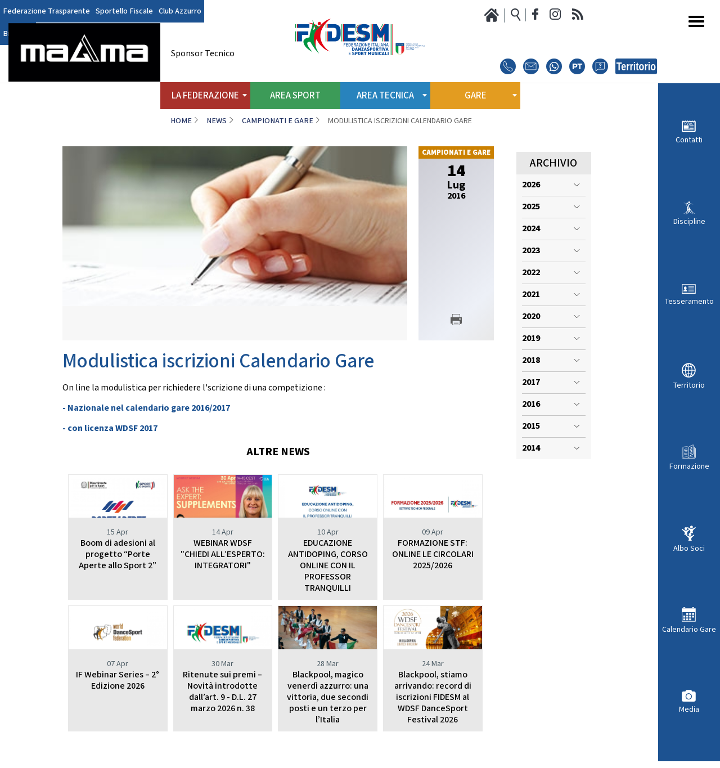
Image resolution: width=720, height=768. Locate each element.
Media (689, 709)
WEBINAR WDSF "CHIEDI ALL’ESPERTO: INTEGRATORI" (223, 554)
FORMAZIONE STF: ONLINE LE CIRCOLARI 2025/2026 (433, 554)
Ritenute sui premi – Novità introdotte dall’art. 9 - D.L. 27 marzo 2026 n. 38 (222, 692)
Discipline (689, 221)
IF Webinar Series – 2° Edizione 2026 (117, 680)
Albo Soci (689, 548)
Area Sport (295, 95)
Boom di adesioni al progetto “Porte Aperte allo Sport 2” (117, 554)
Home (181, 121)
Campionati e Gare (277, 121)
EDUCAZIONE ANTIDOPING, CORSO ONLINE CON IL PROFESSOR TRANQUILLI (328, 565)
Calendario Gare (689, 629)
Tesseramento (689, 301)
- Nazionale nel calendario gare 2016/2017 (146, 408)
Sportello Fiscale (124, 11)
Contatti (689, 140)
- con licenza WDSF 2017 (110, 428)
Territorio (689, 385)
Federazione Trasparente (46, 11)
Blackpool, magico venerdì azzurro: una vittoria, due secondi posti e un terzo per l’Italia (327, 697)
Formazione (689, 466)
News (216, 121)
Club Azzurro (180, 11)
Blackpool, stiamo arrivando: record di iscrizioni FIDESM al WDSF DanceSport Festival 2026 (432, 697)
